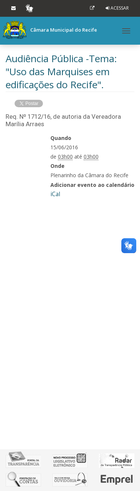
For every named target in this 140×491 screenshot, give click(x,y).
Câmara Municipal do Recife (50, 29)
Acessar (120, 8)
